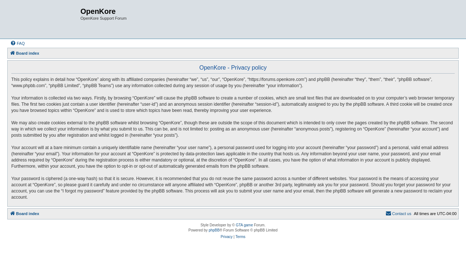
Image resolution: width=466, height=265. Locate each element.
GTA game (244, 225)
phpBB (214, 230)
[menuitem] (17, 43)
